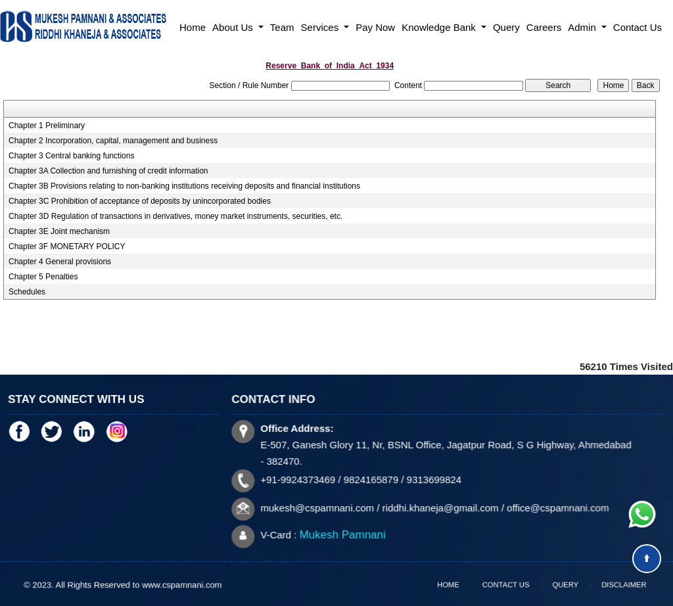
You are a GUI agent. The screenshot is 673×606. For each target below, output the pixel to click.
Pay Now (375, 27)
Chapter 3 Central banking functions (71, 155)
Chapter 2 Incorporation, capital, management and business (113, 140)
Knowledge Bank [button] (440, 27)
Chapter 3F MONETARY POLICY (67, 246)
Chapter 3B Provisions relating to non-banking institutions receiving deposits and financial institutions (184, 186)
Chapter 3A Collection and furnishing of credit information (108, 170)
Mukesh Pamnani (345, 533)
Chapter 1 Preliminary (47, 125)
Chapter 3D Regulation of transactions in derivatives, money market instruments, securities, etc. (175, 216)
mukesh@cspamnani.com (320, 507)
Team (282, 27)
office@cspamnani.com (555, 507)
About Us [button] (234, 27)
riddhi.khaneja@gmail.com (441, 507)
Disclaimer (604, 584)
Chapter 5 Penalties (43, 276)
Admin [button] (583, 27)
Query (506, 27)
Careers (543, 27)
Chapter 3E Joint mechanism (59, 231)
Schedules (27, 291)
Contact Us (637, 27)
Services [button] (321, 27)
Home (192, 27)
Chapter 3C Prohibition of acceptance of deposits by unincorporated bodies (140, 201)
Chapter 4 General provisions (60, 261)
